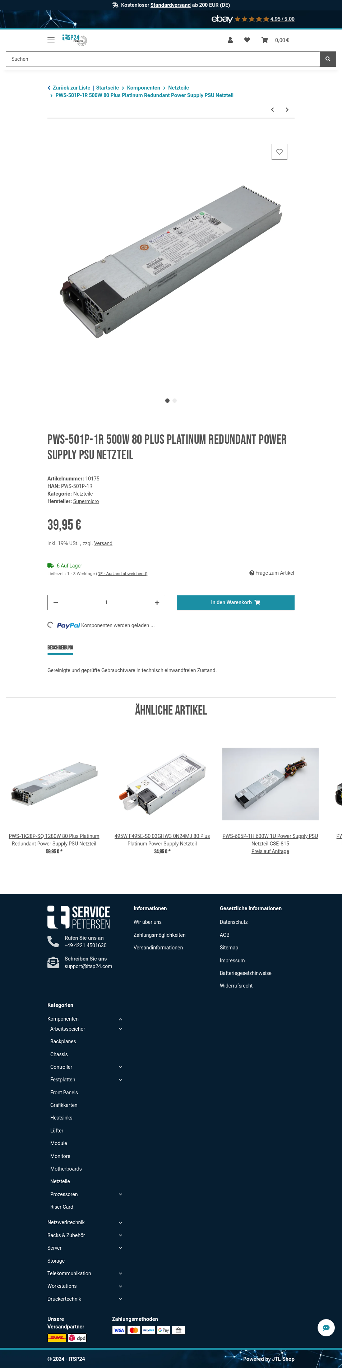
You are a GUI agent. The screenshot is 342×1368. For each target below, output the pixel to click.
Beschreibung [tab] (60, 647)
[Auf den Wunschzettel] (279, 152)
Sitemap (229, 947)
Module (58, 1143)
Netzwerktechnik (66, 1222)
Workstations (62, 1286)
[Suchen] (328, 59)
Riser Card (61, 1207)
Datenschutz (234, 922)
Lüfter (56, 1131)
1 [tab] (167, 400)
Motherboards (66, 1169)
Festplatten (62, 1079)
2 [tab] (174, 400)
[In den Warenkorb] (53, 134)
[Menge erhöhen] (157, 602)
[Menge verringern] (56, 602)
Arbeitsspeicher (67, 1029)
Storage (56, 1261)
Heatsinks (61, 1118)
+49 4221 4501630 (86, 945)
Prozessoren (64, 1194)
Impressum (232, 960)
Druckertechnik (64, 1299)
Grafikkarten (64, 1105)
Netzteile (83, 494)
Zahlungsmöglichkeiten (160, 935)
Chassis (59, 1054)
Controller (61, 1067)
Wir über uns (148, 922)
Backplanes (63, 1041)
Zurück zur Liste (71, 88)
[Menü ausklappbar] (51, 36)
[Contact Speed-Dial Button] (326, 1327)
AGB (225, 935)
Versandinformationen (158, 947)
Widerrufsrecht (236, 986)
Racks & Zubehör (66, 1235)
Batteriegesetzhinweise (246, 973)
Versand (103, 543)
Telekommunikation (69, 1273)
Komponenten (63, 1019)
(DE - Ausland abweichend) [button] (121, 573)
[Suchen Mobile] (163, 59)
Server (54, 1248)
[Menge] (106, 602)
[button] (230, 40)
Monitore (60, 1156)
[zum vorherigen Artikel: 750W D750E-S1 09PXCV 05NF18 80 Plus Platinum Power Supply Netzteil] (272, 110)
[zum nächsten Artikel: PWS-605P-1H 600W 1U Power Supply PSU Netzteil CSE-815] (287, 110)
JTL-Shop (283, 1359)
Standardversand (171, 5)
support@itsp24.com (88, 966)
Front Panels (64, 1092)
